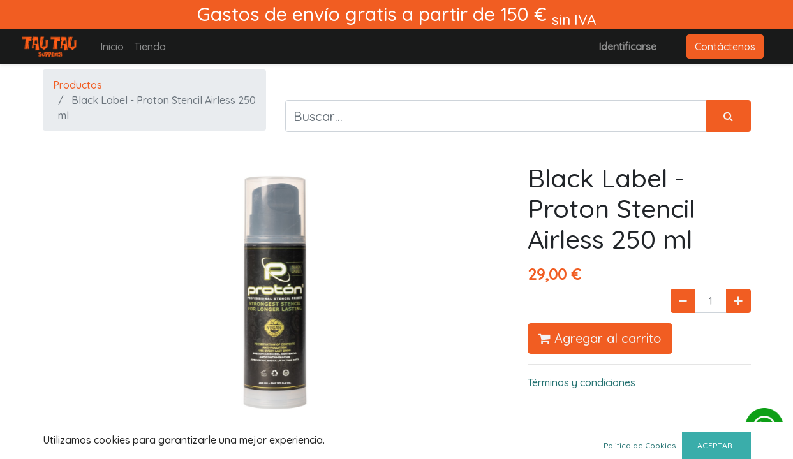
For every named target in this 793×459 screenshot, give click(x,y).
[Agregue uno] (738, 301)
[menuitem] (112, 46)
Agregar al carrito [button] (600, 338)
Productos (77, 84)
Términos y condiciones (581, 382)
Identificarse (627, 46)
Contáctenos (725, 46)
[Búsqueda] (728, 116)
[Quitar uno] (683, 301)
